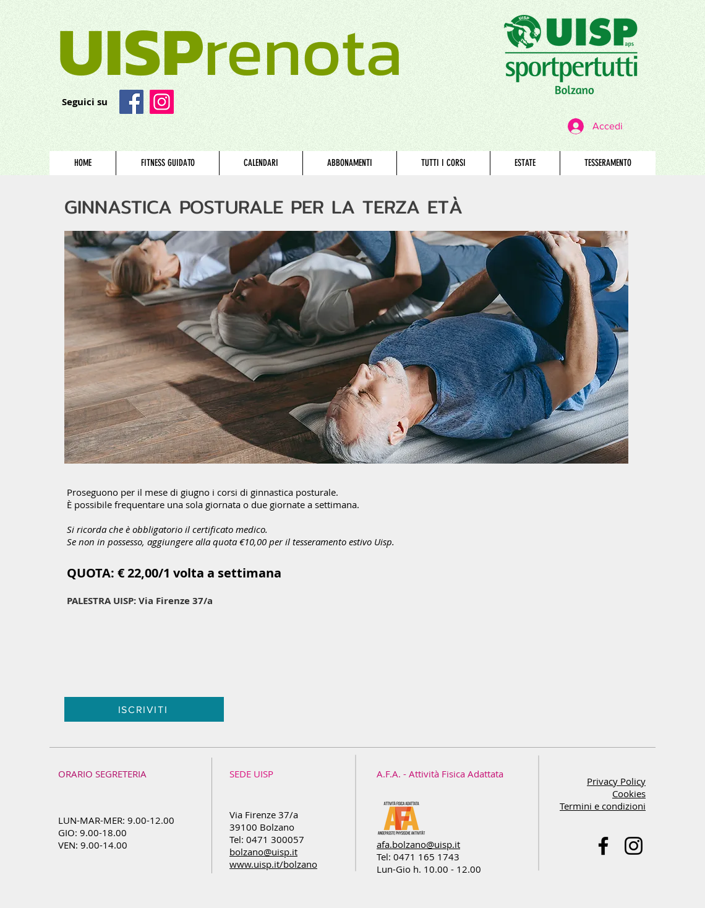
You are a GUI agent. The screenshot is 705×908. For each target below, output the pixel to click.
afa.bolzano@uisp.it (418, 844)
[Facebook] (131, 102)
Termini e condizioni (603, 806)
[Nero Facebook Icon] (603, 846)
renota (230, 51)
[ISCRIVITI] (144, 709)
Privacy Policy (616, 781)
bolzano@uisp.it (263, 851)
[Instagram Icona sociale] (162, 102)
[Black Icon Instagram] (634, 846)
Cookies (629, 793)
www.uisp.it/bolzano (273, 864)
